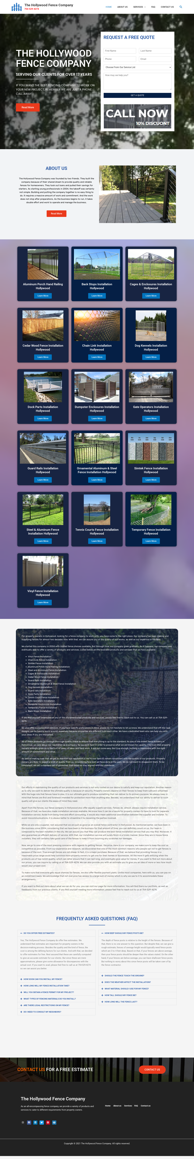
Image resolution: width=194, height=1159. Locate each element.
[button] (147, 7)
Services (143, 7)
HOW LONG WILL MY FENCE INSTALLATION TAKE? (48, 985)
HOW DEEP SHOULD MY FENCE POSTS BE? (125, 933)
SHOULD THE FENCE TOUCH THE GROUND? (126, 975)
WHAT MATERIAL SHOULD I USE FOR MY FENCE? (128, 988)
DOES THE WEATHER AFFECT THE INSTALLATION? (129, 982)
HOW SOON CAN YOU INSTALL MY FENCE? (44, 979)
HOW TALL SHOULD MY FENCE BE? (122, 995)
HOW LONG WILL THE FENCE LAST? (122, 1001)
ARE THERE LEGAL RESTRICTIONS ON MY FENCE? (48, 1005)
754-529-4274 (31, 9)
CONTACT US (168, 7)
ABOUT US (127, 7)
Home (108, 1105)
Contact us (147, 1105)
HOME (115, 7)
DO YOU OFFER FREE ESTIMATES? (40, 933)
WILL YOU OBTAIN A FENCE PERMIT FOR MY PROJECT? (50, 992)
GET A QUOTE (137, 95)
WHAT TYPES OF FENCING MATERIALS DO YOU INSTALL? (51, 998)
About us (118, 1105)
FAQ (155, 7)
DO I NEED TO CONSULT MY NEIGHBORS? (44, 1012)
